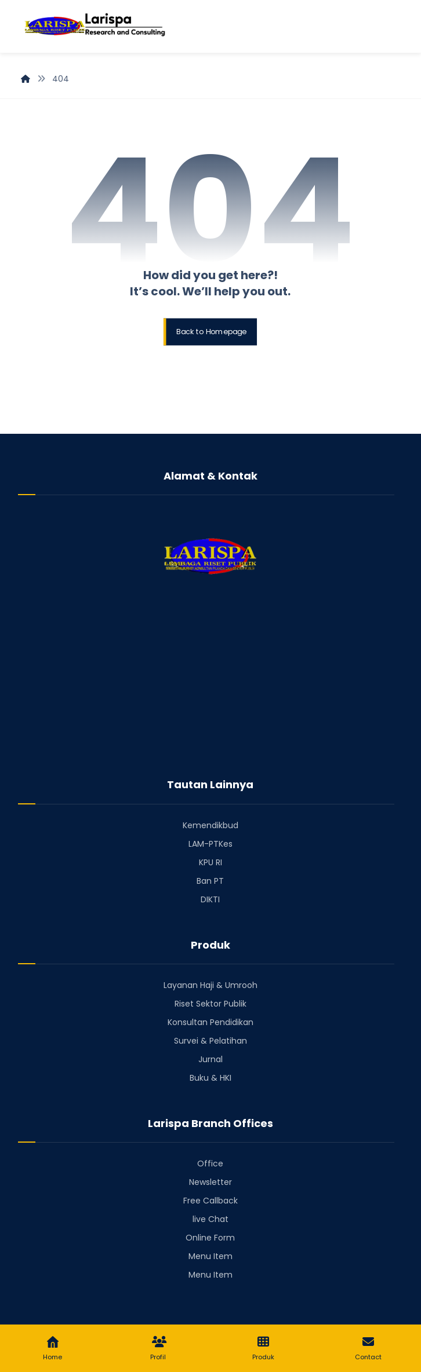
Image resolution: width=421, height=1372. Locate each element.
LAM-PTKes (210, 844)
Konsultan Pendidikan (210, 1022)
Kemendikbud (210, 825)
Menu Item (210, 1256)
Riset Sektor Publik (210, 1003)
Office (210, 1163)
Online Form (210, 1237)
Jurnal (210, 1059)
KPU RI (210, 862)
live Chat (210, 1219)
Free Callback (210, 1200)
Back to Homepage (212, 332)
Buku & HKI (210, 1078)
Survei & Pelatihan (210, 1041)
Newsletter (210, 1182)
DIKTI (210, 899)
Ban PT (210, 881)
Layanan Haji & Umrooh (210, 985)
